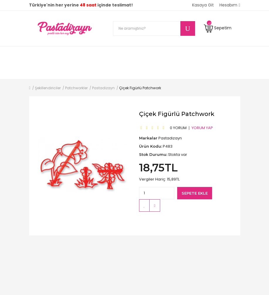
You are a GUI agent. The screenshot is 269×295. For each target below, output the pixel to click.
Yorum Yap (202, 128)
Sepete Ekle (195, 193)
